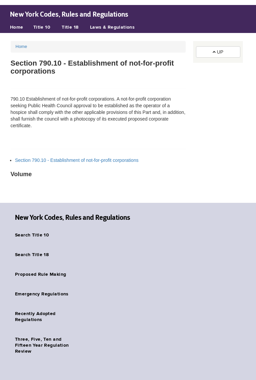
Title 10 (41, 27)
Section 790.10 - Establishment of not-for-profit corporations (76, 160)
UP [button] (218, 52)
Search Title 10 (32, 235)
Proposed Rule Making (40, 274)
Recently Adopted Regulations (35, 316)
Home (16, 27)
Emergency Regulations (42, 294)
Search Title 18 (32, 254)
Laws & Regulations (112, 27)
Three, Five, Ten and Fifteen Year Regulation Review (42, 345)
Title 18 (70, 27)
